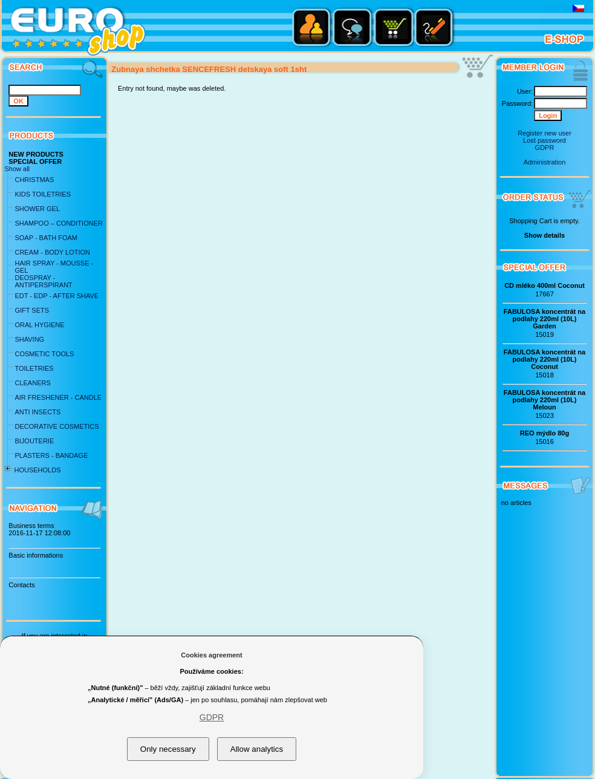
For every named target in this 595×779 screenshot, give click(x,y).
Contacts (21, 584)
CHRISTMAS (34, 179)
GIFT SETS (32, 310)
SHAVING (29, 339)
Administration (545, 162)
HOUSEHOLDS (37, 470)
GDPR (544, 147)
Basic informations (35, 555)
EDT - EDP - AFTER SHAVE (57, 295)
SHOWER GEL (37, 208)
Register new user (544, 133)
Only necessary (168, 749)
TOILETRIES (34, 368)
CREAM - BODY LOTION (52, 252)
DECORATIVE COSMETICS (57, 426)
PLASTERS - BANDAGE (51, 455)
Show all (17, 168)
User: (525, 91)
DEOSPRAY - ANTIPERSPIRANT (43, 281)
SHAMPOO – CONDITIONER (58, 223)
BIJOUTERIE (34, 441)
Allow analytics (256, 749)
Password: (517, 103)
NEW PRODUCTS (35, 154)
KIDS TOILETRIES (43, 194)
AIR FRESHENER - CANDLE (58, 397)
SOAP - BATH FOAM (46, 237)
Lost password (544, 140)
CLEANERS (32, 382)
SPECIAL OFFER (35, 161)
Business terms (31, 525)
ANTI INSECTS (37, 412)
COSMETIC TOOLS (44, 353)
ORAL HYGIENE (39, 324)
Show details (544, 235)
